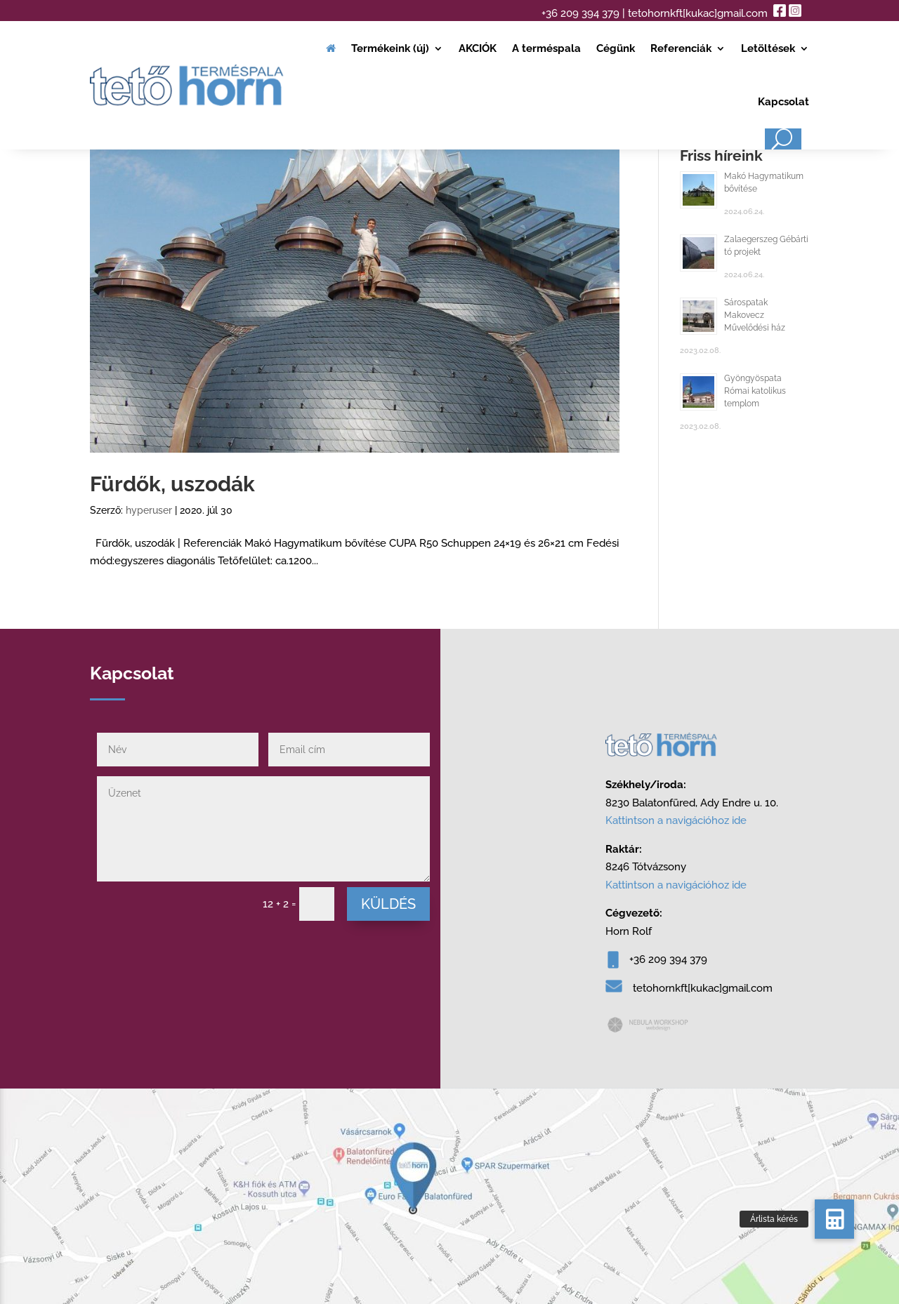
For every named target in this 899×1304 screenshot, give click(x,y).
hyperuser (149, 510)
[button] (834, 1219)
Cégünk (615, 48)
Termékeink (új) (390, 48)
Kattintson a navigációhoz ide (676, 820)
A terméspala (546, 48)
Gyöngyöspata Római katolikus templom (755, 390)
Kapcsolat (783, 101)
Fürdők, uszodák (172, 484)
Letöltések (768, 48)
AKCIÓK (478, 48)
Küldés (388, 904)
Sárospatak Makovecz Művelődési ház (754, 315)
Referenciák (680, 48)
